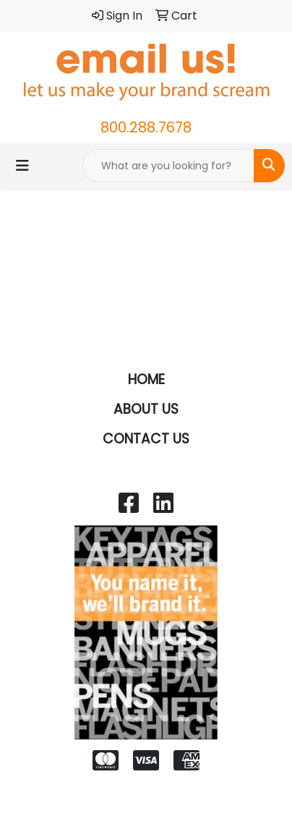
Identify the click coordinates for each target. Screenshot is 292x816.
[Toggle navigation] (22, 166)
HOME (146, 379)
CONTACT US (146, 439)
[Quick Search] (168, 165)
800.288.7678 (146, 127)
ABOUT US (146, 409)
